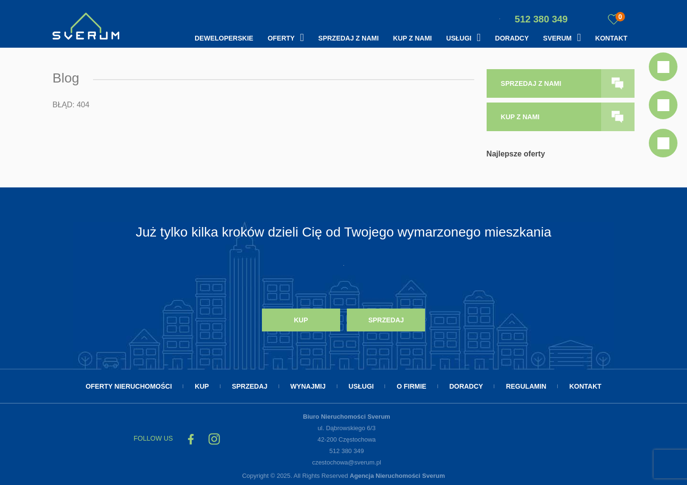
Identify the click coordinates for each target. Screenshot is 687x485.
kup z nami (520, 117)
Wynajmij (308, 386)
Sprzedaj (386, 320)
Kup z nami (412, 38)
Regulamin (526, 386)
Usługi (458, 38)
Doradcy (512, 38)
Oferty (281, 38)
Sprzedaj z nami (348, 38)
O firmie (411, 386)
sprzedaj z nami (531, 83)
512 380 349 (534, 19)
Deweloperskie (224, 38)
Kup (301, 320)
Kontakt (611, 38)
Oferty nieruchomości (128, 386)
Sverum (557, 38)
